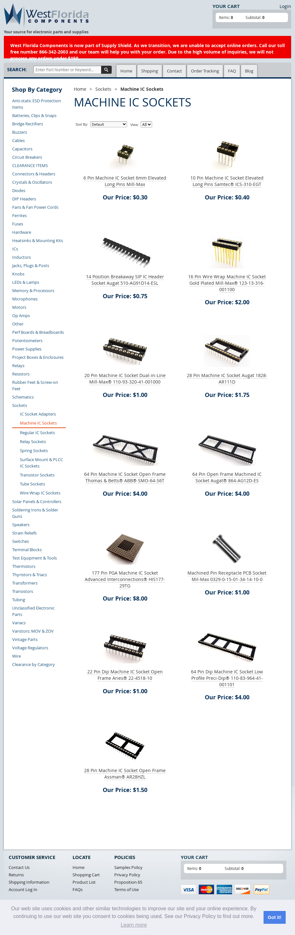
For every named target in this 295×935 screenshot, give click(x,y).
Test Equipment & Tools (34, 558)
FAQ (232, 71)
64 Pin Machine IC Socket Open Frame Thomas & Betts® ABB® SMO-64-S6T (125, 477)
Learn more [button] (134, 925)
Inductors (21, 257)
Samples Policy (128, 867)
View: (134, 125)
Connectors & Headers (33, 174)
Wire (16, 656)
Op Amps (21, 315)
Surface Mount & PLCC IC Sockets (41, 463)
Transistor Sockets (37, 475)
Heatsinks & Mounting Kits (37, 240)
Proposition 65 (128, 882)
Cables (18, 140)
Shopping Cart (86, 875)
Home (126, 71)
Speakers (21, 524)
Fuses (17, 224)
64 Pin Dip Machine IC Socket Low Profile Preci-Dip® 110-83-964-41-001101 (227, 678)
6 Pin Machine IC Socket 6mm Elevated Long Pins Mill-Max (124, 181)
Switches (20, 541)
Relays (18, 365)
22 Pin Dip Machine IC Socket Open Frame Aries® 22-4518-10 (125, 675)
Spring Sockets (34, 450)
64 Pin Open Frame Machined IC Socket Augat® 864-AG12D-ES (227, 477)
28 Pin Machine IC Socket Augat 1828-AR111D (227, 378)
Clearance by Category (33, 664)
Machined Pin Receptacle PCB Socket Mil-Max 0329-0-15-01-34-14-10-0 (226, 576)
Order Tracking (205, 71)
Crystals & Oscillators (32, 182)
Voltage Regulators (30, 648)
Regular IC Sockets (37, 432)
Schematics (23, 397)
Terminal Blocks (27, 549)
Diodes (18, 190)
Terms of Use (126, 889)
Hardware (21, 232)
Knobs (18, 274)
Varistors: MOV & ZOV (33, 631)
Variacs (19, 623)
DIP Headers (24, 199)
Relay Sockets (33, 441)
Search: (17, 69)
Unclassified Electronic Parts (33, 611)
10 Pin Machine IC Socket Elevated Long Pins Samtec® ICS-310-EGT (227, 181)
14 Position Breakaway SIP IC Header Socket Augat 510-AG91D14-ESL (125, 280)
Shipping (149, 71)
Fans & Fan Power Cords (35, 207)
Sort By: (81, 124)
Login (285, 6)
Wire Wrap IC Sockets (40, 493)
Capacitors (22, 149)
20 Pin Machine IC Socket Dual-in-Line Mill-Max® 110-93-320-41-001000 (125, 378)
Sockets (19, 405)
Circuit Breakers (27, 157)
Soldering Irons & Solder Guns (35, 513)
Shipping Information (29, 882)
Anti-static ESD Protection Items (36, 104)
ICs (15, 249)
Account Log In (23, 889)
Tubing (18, 599)
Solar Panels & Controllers (36, 501)
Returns (16, 875)
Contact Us (19, 867)
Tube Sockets (32, 484)
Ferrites (19, 215)
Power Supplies (26, 349)
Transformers (25, 583)
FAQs (77, 889)
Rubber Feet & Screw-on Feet (35, 385)
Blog (249, 71)
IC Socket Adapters (38, 414)
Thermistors (23, 566)
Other (17, 324)
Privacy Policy (127, 875)
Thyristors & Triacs (29, 574)
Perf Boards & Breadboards (38, 332)
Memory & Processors (33, 290)
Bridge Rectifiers (27, 124)
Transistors (22, 591)
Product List (84, 882)
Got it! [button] (274, 917)
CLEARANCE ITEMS (30, 165)
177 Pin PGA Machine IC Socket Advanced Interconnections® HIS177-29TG (125, 579)
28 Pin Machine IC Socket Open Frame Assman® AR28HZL (125, 773)
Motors (19, 307)
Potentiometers (27, 340)
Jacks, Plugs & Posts (30, 265)
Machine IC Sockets (38, 423)
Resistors (21, 374)
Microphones (25, 299)
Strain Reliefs (24, 533)
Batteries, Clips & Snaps (34, 115)
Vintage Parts (25, 639)
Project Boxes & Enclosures (38, 357)
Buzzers (19, 132)
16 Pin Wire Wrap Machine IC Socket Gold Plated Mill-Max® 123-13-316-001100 (227, 283)
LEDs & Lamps (25, 282)
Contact (174, 71)
